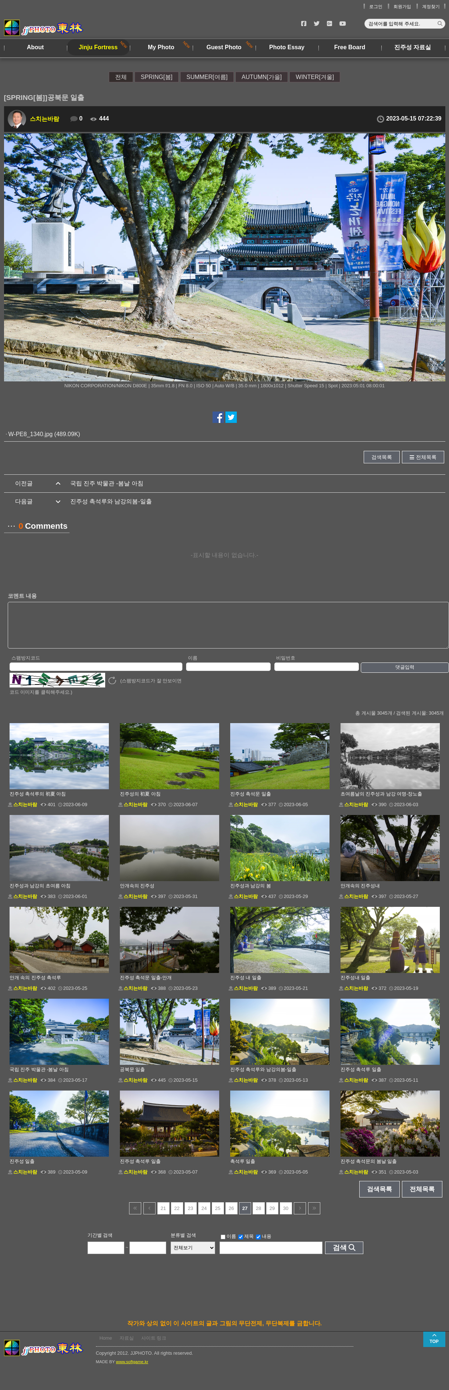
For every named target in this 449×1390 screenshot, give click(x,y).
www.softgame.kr (132, 1369)
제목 (246, 1244)
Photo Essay (286, 47)
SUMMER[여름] (207, 77)
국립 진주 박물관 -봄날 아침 (106, 483)
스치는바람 (44, 119)
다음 (300, 1216)
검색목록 (381, 457)
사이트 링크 (154, 1345)
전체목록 (426, 457)
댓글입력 (404, 675)
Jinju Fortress (98, 47)
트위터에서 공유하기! (231, 417)
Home (106, 1345)
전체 (121, 77)
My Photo (161, 47)
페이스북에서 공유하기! (218, 417)
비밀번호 (285, 665)
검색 (340, 1255)
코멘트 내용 (22, 596)
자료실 (127, 1345)
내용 (263, 1244)
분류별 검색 (183, 1243)
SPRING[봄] (156, 77)
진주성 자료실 (412, 47)
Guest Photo (223, 47)
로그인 (375, 6)
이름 (192, 665)
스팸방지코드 (25, 665)
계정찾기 (431, 6)
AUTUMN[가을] (262, 77)
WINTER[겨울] (315, 77)
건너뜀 (135, 1216)
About (35, 47)
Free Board (349, 47)
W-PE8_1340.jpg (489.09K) (44, 434)
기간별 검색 (100, 1243)
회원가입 (402, 6)
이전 (149, 1216)
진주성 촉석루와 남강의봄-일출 (111, 501)
